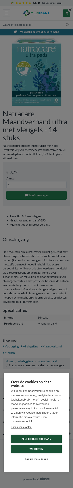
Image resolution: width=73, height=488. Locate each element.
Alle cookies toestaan (36, 439)
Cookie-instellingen (36, 459)
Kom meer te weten (21, 427)
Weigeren (36, 449)
